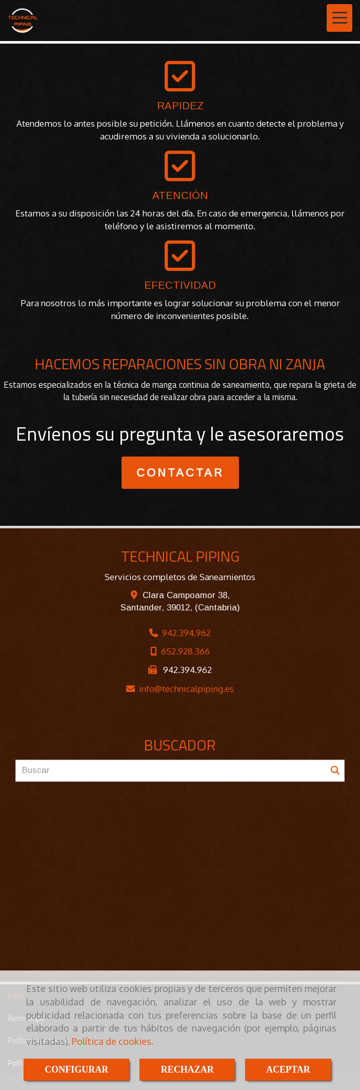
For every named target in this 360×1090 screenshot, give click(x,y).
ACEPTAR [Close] (288, 1069)
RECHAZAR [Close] (187, 1069)
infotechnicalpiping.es (186, 688)
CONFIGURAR (76, 1069)
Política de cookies (111, 1041)
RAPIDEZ (180, 105)
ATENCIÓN (180, 195)
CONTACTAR (180, 472)
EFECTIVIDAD (180, 285)
